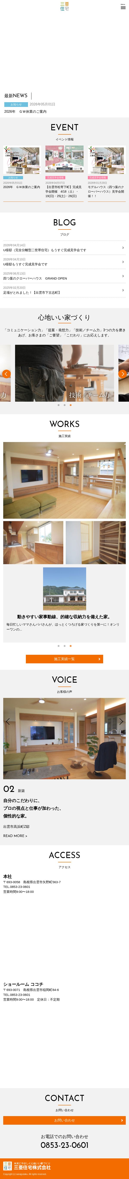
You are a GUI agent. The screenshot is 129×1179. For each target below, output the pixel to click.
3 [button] (70, 405)
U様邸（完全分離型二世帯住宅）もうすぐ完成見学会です (44, 247)
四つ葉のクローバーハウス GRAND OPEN (35, 276)
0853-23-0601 (65, 1146)
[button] (123, 6)
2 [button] (64, 405)
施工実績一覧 (64, 659)
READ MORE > (15, 836)
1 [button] (58, 405)
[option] (64, 373)
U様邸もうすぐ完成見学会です (25, 262)
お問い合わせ (64, 1120)
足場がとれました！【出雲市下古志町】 (32, 290)
